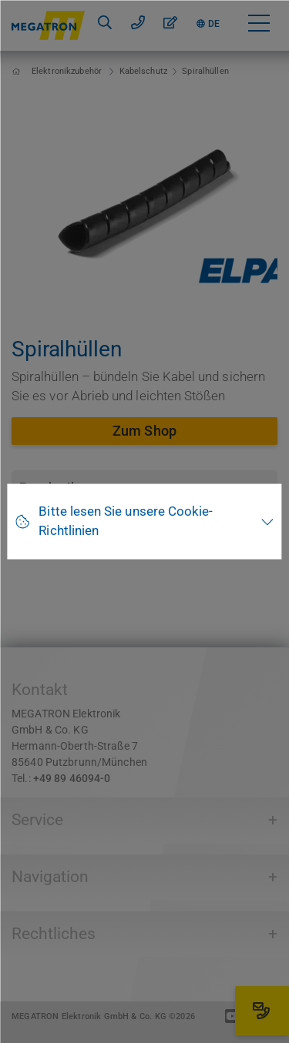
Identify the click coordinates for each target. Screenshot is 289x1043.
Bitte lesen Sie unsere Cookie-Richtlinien (126, 521)
